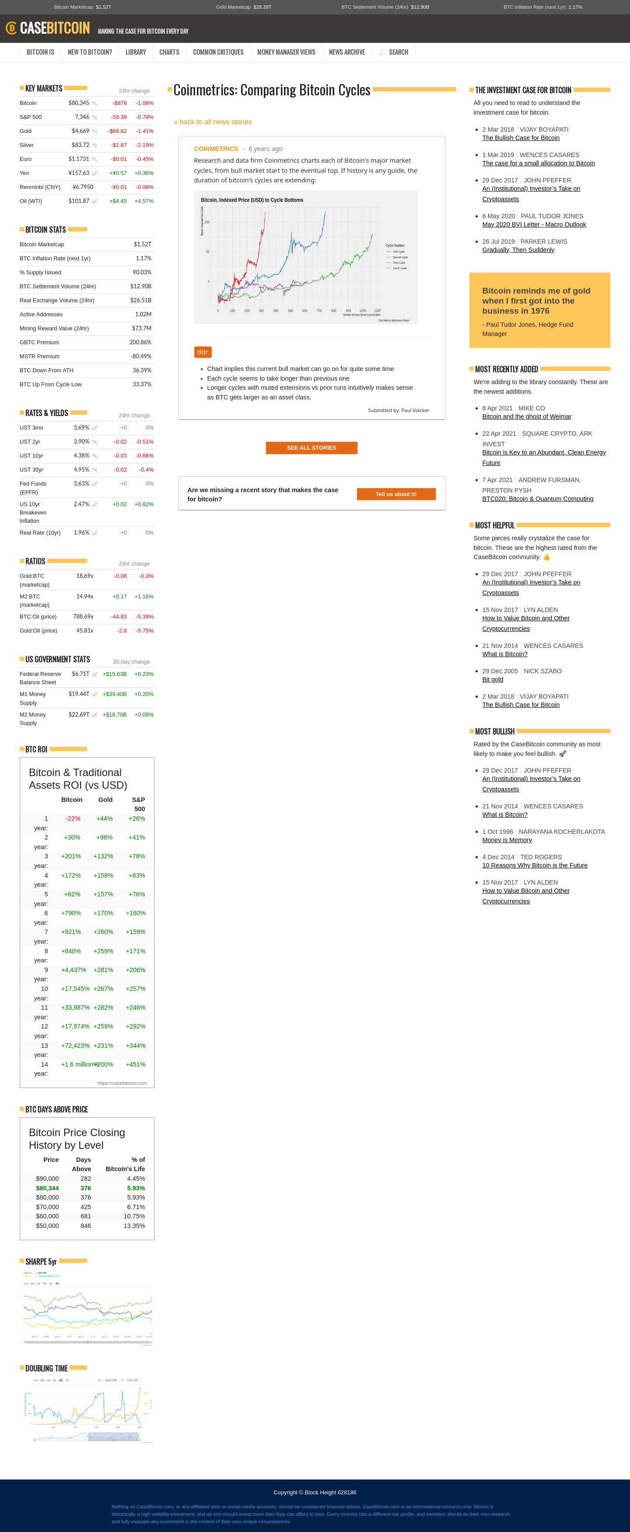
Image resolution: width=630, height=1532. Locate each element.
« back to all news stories (213, 122)
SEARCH (393, 51)
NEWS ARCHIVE (347, 51)
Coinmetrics (216, 148)
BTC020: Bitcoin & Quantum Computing (538, 498)
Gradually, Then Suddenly (519, 249)
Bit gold (493, 679)
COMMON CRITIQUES (218, 51)
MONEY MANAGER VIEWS (286, 51)
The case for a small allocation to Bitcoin (539, 163)
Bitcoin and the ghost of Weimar (527, 416)
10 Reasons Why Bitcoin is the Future (535, 865)
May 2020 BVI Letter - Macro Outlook (535, 224)
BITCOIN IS (40, 51)
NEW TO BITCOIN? (90, 51)
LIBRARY (136, 51)
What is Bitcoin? (505, 654)
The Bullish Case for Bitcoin (521, 137)
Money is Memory (507, 839)
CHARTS (169, 51)
